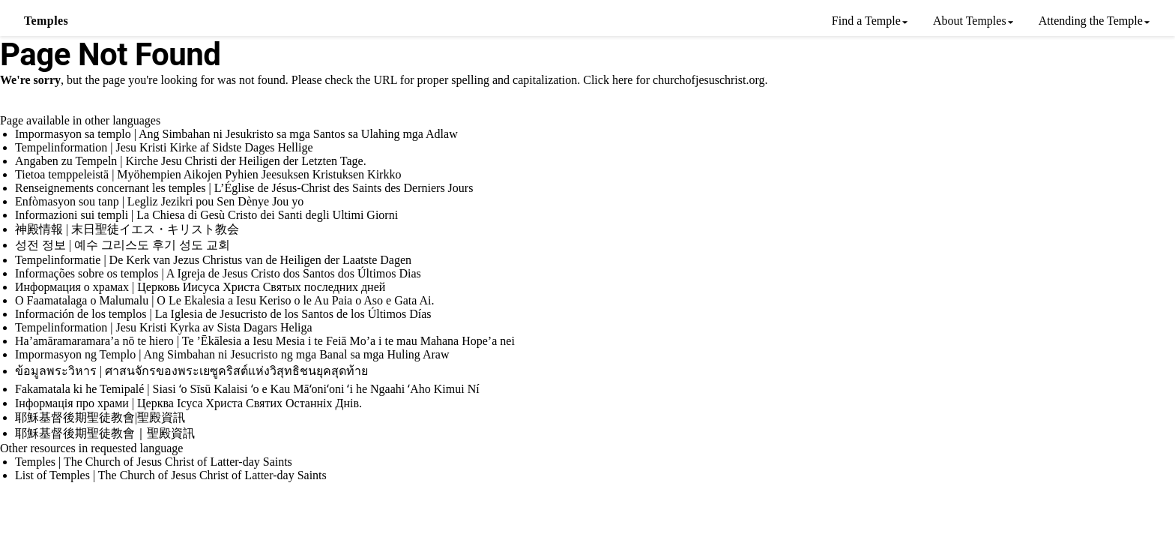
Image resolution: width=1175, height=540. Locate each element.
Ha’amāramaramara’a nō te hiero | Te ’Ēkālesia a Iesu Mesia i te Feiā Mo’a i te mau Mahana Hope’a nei (265, 340)
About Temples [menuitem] (969, 20)
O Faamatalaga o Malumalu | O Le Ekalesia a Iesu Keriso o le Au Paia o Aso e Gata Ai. (225, 300)
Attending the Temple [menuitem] (1091, 20)
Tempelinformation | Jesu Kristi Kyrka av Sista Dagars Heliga (163, 327)
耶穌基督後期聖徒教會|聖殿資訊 (100, 417)
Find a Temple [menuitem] (866, 20)
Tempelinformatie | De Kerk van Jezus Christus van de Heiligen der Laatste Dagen (213, 260)
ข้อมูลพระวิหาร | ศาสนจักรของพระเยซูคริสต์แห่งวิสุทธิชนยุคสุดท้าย (191, 370)
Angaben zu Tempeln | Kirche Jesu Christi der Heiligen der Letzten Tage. (190, 160)
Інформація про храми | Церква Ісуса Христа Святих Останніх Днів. (188, 403)
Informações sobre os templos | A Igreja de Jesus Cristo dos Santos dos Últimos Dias (218, 273)
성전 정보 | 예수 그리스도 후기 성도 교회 (122, 244)
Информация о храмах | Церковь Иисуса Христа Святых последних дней (200, 286)
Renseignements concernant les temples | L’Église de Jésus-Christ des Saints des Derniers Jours (244, 188)
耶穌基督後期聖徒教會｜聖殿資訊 (105, 433)
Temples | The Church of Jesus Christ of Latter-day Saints (153, 461)
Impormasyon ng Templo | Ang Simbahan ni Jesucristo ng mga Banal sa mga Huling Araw (232, 354)
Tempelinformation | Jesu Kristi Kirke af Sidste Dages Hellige (164, 147)
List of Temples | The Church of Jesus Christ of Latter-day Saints (171, 475)
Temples (46, 20)
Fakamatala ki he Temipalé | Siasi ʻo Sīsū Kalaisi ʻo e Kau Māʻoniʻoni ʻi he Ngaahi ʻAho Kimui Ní (247, 388)
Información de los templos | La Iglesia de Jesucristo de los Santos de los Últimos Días (223, 314)
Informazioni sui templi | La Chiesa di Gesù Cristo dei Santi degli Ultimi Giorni (206, 214)
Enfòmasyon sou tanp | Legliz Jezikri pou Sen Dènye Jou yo (159, 201)
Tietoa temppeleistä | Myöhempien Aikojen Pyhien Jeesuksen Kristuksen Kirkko (208, 174)
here (622, 80)
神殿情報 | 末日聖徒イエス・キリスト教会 (127, 229)
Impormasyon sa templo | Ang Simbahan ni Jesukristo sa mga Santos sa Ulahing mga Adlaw (236, 134)
